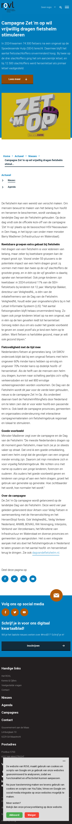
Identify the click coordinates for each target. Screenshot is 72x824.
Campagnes (10, 712)
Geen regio (46, 7)
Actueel (19, 156)
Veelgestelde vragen (12, 685)
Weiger (32, 815)
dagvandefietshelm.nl (45, 552)
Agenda (12, 187)
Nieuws (32, 156)
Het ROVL (6, 676)
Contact (5, 690)
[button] (67, 7)
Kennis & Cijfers (9, 680)
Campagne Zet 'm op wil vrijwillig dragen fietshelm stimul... (34, 162)
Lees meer (15, 79)
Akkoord (14, 815)
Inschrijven (33, 645)
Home (6, 156)
